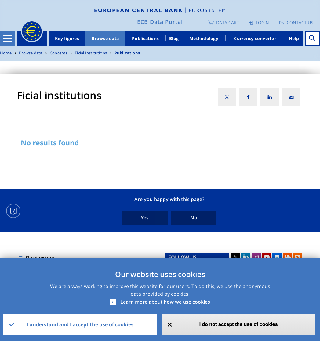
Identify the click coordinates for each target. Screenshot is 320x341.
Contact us (300, 22)
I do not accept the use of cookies (238, 324)
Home (6, 53)
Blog (174, 38)
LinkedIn (245, 257)
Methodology (203, 38)
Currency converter (255, 38)
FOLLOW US (182, 257)
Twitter (235, 257)
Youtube (266, 257)
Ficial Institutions (91, 53)
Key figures (67, 38)
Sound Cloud (287, 257)
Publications (145, 38)
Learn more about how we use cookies (165, 301)
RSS (297, 257)
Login (262, 22)
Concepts (58, 53)
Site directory (40, 257)
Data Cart (227, 22)
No (193, 217)
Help (294, 38)
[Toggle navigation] (7, 38)
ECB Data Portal (160, 21)
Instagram (256, 257)
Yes (145, 217)
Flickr (277, 257)
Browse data (105, 38)
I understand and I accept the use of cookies (80, 324)
